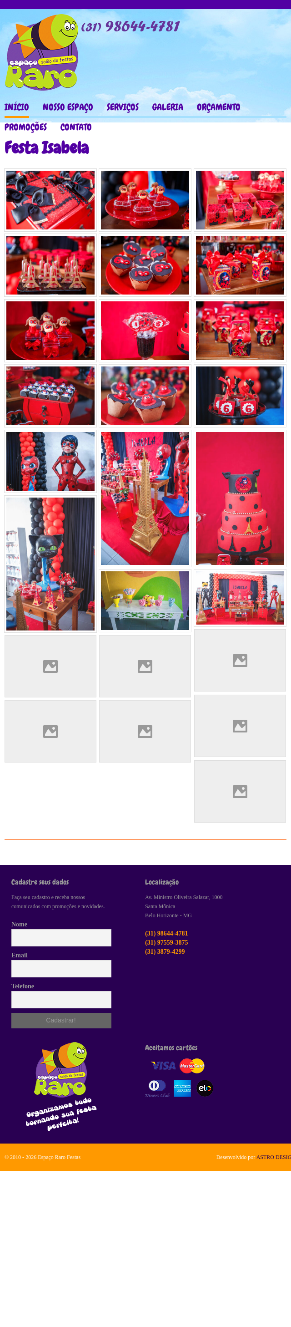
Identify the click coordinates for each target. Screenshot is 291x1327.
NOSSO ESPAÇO (68, 107)
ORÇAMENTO (219, 107)
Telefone (22, 986)
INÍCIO (17, 107)
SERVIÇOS (123, 107)
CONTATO (76, 127)
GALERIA (167, 107)
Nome (19, 924)
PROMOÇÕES (26, 127)
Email (19, 955)
